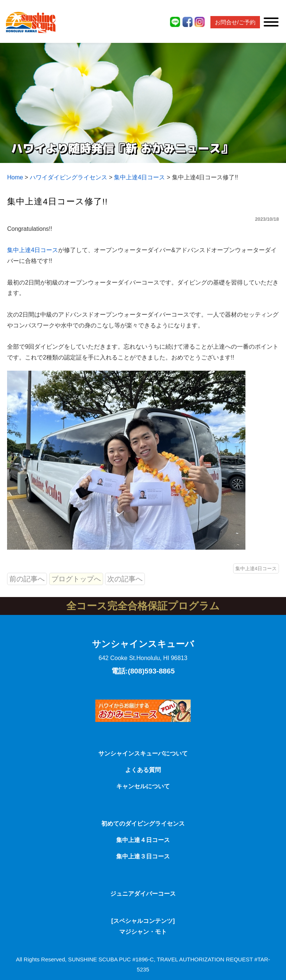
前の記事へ (27, 579)
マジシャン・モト (143, 932)
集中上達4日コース (32, 250)
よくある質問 (143, 770)
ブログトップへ (76, 579)
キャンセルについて (143, 786)
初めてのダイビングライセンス (143, 823)
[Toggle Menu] (271, 22)
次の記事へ (125, 579)
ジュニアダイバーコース (143, 894)
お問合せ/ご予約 (235, 22)
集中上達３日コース (143, 856)
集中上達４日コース (143, 840)
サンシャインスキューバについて (143, 753)
